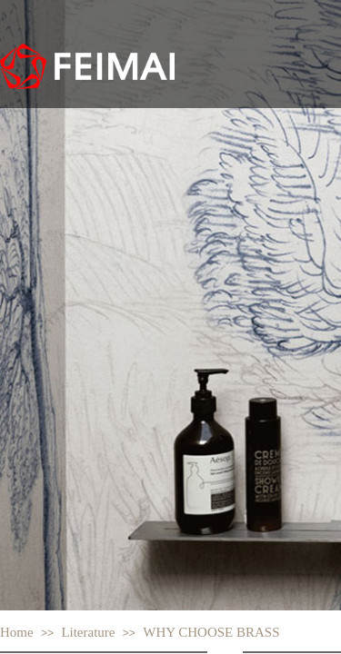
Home (17, 632)
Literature (88, 632)
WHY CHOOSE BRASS (211, 632)
